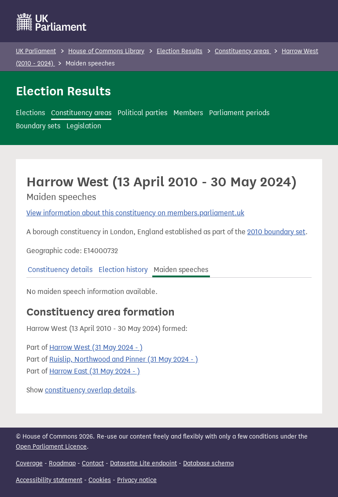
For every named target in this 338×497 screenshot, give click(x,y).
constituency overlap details (90, 390)
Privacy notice (137, 480)
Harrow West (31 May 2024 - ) (96, 347)
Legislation (83, 126)
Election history (123, 269)
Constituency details (60, 269)
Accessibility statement (49, 480)
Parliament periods (239, 113)
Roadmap (62, 463)
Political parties (142, 113)
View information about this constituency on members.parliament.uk (135, 213)
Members (188, 113)
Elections (30, 113)
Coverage (29, 463)
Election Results (179, 51)
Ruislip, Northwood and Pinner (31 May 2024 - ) (123, 359)
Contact (93, 463)
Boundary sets (38, 126)
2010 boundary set (276, 232)
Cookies (99, 480)
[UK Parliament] (52, 22)
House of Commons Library (106, 51)
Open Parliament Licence (51, 446)
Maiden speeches (181, 269)
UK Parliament (36, 51)
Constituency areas (243, 51)
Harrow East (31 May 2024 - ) (94, 371)
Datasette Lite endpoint (143, 463)
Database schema (208, 463)
